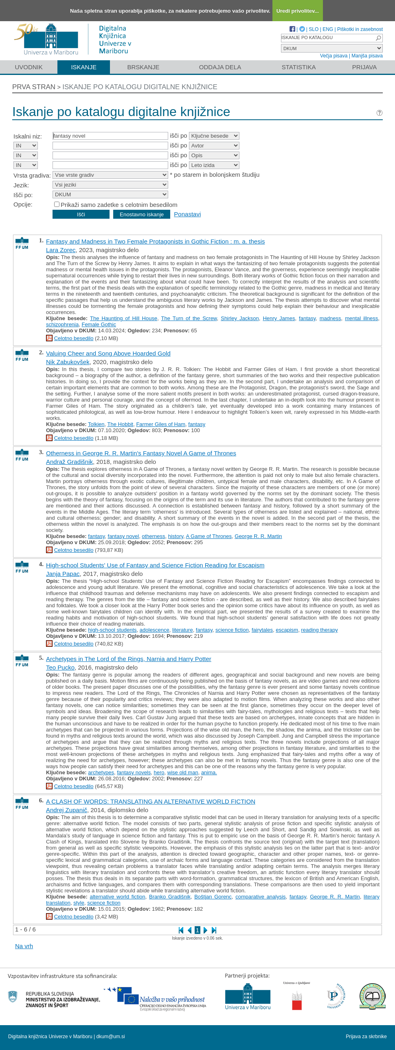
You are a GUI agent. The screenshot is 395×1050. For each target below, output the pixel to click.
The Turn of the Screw (189, 318)
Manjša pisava (367, 56)
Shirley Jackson (240, 318)
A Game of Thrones (209, 536)
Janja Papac (63, 573)
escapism (287, 630)
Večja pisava (333, 56)
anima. (209, 772)
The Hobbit (121, 424)
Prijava (364, 67)
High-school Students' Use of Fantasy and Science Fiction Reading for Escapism (155, 565)
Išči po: (23, 194)
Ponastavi (187, 214)
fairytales (262, 630)
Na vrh (24, 945)
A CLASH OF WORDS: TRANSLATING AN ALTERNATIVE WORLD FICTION (150, 801)
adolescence (154, 630)
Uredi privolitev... (297, 11)
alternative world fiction (117, 897)
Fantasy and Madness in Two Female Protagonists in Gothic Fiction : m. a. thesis (155, 241)
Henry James (279, 318)
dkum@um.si (111, 1036)
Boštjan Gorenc (213, 897)
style (78, 903)
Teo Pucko (60, 667)
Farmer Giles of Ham (160, 424)
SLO (313, 29)
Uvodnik (28, 67)
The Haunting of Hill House (123, 318)
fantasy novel (123, 536)
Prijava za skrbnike (366, 1036)
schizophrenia (62, 324)
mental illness (361, 318)
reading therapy (319, 630)
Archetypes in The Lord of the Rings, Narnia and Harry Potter (128, 658)
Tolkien (96, 424)
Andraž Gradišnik (69, 461)
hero (159, 772)
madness (330, 318)
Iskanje (84, 67)
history (175, 536)
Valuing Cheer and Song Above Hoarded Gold (108, 353)
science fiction (232, 630)
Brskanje (143, 67)
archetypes (101, 772)
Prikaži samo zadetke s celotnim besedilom (119, 204)
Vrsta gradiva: (32, 175)
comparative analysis (260, 897)
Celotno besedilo (74, 338)
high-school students (112, 630)
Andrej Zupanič (66, 809)
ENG (328, 29)
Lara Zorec (61, 249)
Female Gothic (98, 324)
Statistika (299, 67)
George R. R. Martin (258, 536)
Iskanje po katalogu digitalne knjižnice (139, 87)
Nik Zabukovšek (68, 361)
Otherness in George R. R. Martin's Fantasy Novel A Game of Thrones (141, 453)
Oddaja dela (220, 67)
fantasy (307, 318)
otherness (153, 536)
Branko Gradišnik (170, 897)
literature (182, 630)
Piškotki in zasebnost (360, 29)
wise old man (182, 772)
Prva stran (33, 87)
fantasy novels (134, 772)
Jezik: (21, 185)
